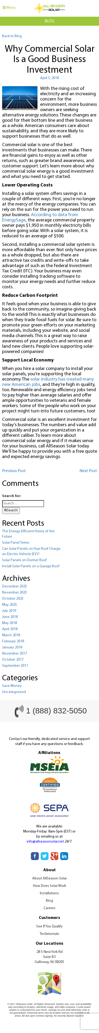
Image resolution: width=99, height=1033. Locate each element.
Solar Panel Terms (15, 543)
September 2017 (15, 666)
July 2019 (9, 611)
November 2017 (14, 654)
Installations (49, 893)
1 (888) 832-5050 (56, 710)
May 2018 (9, 623)
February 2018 (13, 641)
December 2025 (14, 587)
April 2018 (9, 629)
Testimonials (49, 934)
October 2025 (12, 599)
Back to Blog (12, 36)
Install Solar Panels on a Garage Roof (30, 566)
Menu (9, 8)
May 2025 (9, 605)
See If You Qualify (49, 927)
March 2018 (11, 635)
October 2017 (12, 660)
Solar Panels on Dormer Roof (24, 560)
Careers (49, 908)
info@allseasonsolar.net (45, 842)
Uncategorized (14, 692)
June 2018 (10, 617)
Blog (49, 901)
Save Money (12, 686)
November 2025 (14, 593)
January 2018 (12, 648)
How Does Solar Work (49, 886)
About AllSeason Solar (49, 879)
